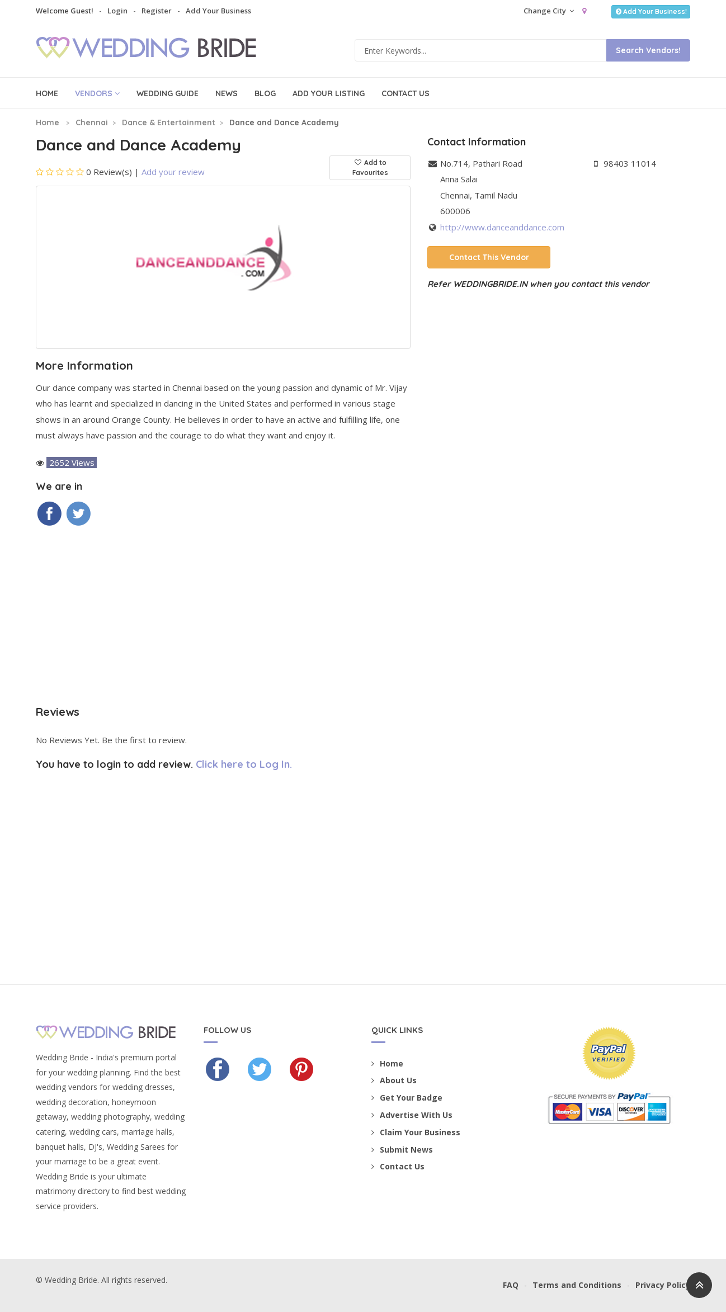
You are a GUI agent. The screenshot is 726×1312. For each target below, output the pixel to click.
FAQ (510, 1285)
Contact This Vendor (489, 257)
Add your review (173, 171)
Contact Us (405, 93)
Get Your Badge (406, 1097)
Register (157, 11)
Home (47, 93)
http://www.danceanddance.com (502, 227)
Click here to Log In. (244, 764)
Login (117, 11)
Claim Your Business (415, 1132)
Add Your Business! (651, 11)
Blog (265, 93)
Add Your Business (218, 11)
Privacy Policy (662, 1285)
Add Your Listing (329, 93)
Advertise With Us (411, 1115)
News (226, 93)
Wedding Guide (167, 93)
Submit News (402, 1149)
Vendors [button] (97, 93)
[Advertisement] (223, 616)
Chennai (92, 122)
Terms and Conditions (576, 1285)
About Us (394, 1080)
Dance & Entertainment (168, 122)
